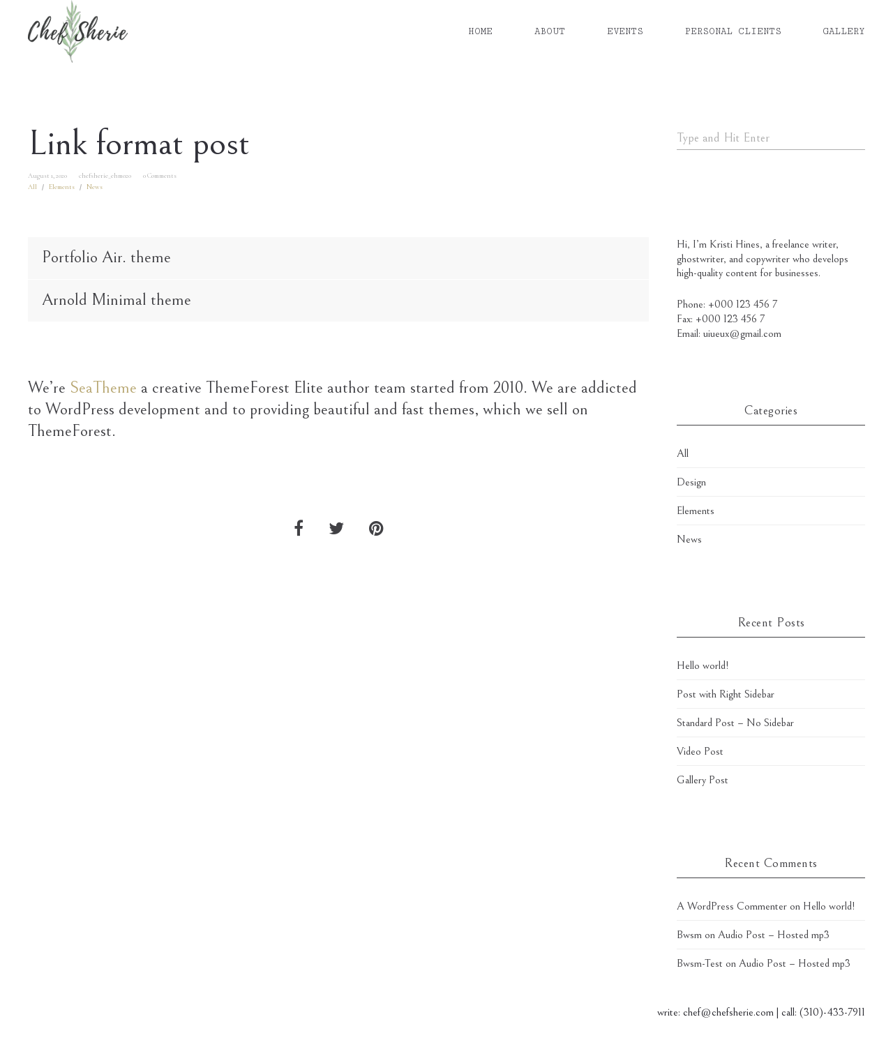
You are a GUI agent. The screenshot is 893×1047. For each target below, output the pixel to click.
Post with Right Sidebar (725, 694)
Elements (62, 187)
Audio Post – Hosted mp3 (774, 934)
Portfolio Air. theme (106, 257)
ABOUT (549, 31)
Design (691, 482)
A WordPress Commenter (732, 906)
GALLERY (844, 31)
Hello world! (703, 665)
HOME (480, 31)
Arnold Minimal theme (116, 300)
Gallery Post (702, 780)
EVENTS (625, 31)
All (32, 187)
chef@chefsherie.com (728, 1012)
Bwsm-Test (700, 963)
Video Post (700, 751)
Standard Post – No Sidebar (735, 722)
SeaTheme (103, 388)
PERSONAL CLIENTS (733, 31)
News (95, 187)
